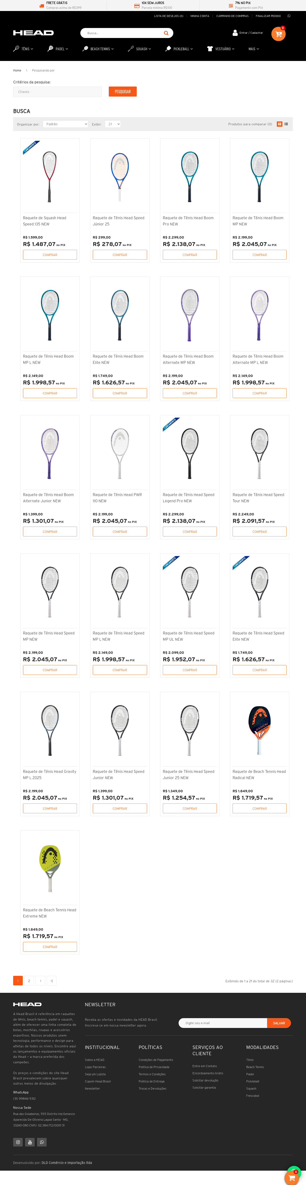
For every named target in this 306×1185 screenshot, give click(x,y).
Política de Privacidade (154, 1067)
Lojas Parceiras (95, 1067)
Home (17, 70)
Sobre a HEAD (94, 1060)
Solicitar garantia (204, 1087)
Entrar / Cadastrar (251, 32)
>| (52, 981)
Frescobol (252, 1096)
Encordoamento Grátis (207, 1073)
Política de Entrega (151, 1081)
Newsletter (92, 1088)
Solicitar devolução (205, 1080)
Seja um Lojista (95, 1074)
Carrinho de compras (232, 15)
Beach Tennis (255, 1067)
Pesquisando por (43, 70)
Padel (250, 1074)
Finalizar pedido (268, 15)
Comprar (50, 255)
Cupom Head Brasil (98, 1081)
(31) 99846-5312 (24, 1098)
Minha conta (200, 15)
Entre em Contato (204, 1066)
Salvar (279, 1023)
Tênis (250, 1060)
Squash (251, 1088)
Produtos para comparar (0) (250, 124)
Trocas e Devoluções (152, 1088)
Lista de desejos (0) (168, 15)
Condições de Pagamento (156, 1060)
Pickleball (252, 1081)
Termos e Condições (152, 1074)
